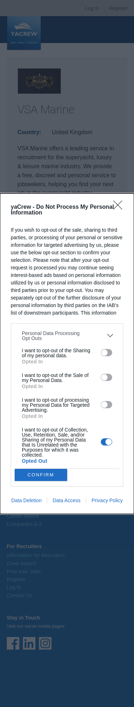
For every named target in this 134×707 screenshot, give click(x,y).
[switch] (106, 352)
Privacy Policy (107, 500)
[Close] (120, 207)
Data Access (66, 500)
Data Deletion (26, 500)
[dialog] (67, 353)
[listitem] (67, 336)
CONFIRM (41, 474)
